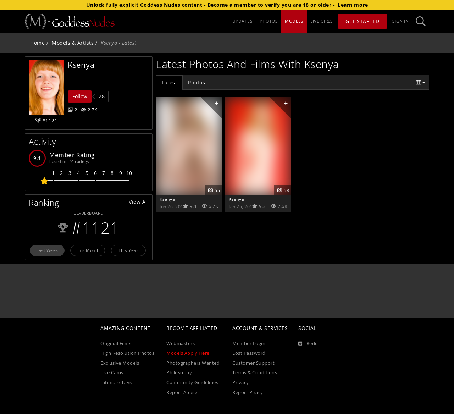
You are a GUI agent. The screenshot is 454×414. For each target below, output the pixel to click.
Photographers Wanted (193, 363)
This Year (128, 250)
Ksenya (167, 199)
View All (139, 201)
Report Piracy (247, 393)
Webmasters (180, 344)
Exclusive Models (119, 363)
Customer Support (253, 363)
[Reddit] (309, 344)
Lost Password (249, 353)
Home (37, 42)
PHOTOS (269, 21)
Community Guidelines (192, 383)
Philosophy (179, 373)
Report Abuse (181, 393)
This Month (88, 250)
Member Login (248, 344)
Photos (196, 82)
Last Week (47, 250)
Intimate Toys (116, 383)
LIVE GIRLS (321, 21)
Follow (79, 96)
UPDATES (242, 21)
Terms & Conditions (254, 373)
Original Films (115, 344)
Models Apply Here (188, 353)
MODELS (294, 21)
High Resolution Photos (127, 353)
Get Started (362, 21)
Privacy (240, 383)
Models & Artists (73, 42)
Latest (169, 82)
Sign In (400, 21)
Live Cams (111, 373)
